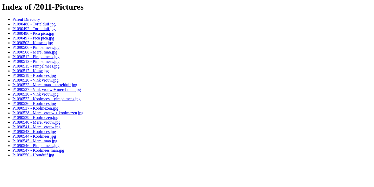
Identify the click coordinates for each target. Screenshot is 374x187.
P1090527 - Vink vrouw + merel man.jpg (46, 89)
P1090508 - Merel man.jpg (34, 52)
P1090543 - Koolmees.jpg (34, 131)
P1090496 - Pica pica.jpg (33, 33)
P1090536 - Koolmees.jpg (34, 103)
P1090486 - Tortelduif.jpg (34, 24)
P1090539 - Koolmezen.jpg (35, 117)
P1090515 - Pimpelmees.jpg (35, 66)
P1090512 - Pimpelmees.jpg (35, 57)
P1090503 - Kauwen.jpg (32, 43)
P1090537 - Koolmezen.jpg (35, 108)
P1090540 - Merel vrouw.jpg (36, 122)
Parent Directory (26, 19)
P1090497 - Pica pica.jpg (33, 38)
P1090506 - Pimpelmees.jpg (35, 47)
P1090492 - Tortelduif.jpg (34, 28)
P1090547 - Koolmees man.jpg (38, 150)
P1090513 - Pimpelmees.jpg (35, 61)
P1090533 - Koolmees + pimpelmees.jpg (46, 99)
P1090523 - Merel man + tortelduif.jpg (44, 85)
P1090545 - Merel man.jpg (34, 141)
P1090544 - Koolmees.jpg (34, 136)
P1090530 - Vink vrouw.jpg (35, 94)
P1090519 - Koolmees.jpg (34, 75)
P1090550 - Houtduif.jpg (33, 155)
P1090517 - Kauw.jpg (30, 71)
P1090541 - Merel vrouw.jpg (36, 127)
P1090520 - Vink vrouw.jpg (35, 80)
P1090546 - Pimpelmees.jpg (35, 145)
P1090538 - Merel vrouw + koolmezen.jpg (47, 113)
